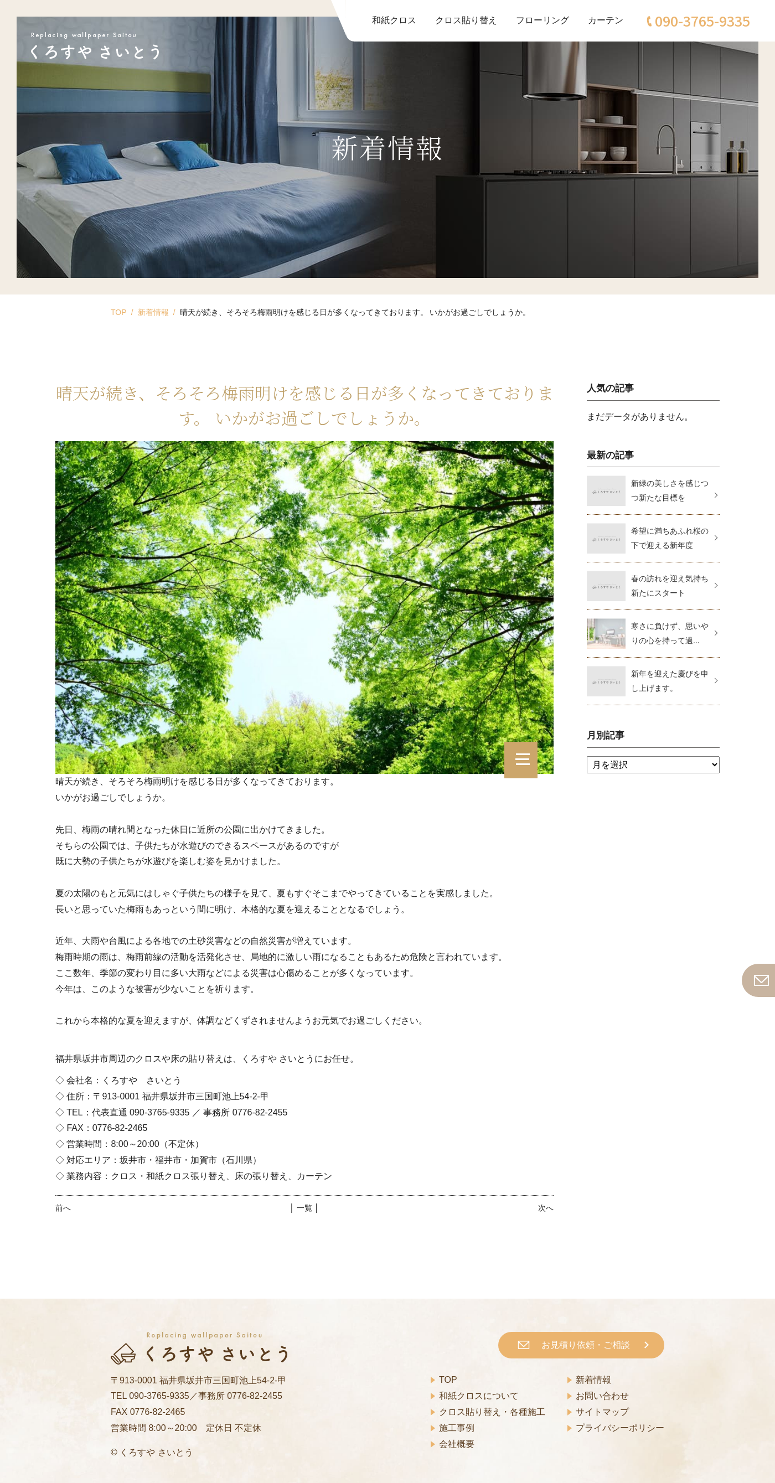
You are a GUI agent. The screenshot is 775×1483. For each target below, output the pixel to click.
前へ (63, 1207)
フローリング (542, 20)
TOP (119, 312)
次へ (546, 1207)
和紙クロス (394, 20)
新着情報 (153, 312)
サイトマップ (602, 1412)
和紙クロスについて (479, 1396)
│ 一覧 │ (304, 1207)
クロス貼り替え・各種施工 (492, 1412)
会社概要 (456, 1444)
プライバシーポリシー (620, 1428)
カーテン (605, 20)
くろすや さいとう (156, 1452)
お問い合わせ (602, 1396)
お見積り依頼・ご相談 (585, 1345)
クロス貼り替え (466, 20)
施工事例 (456, 1428)
